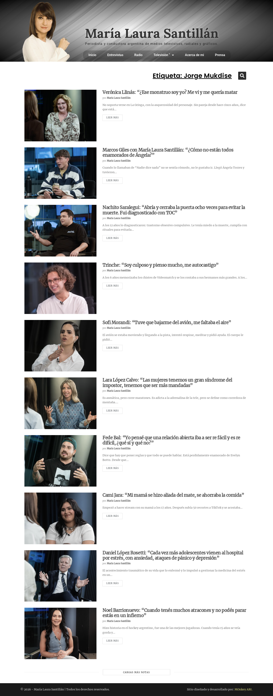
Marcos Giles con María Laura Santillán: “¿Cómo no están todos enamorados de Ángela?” (167, 152)
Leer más (112, 117)
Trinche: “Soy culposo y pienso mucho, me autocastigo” (160, 265)
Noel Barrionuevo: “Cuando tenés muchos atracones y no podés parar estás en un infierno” (174, 612)
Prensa (220, 55)
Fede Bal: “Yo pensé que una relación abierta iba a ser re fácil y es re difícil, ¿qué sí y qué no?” (171, 440)
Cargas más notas (136, 672)
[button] (242, 76)
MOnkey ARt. (244, 689)
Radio (138, 55)
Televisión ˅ (164, 55)
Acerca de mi (194, 55)
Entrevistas (115, 55)
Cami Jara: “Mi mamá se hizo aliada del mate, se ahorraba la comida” (173, 495)
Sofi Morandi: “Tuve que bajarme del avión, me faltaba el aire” (166, 322)
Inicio (92, 55)
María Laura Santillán (118, 98)
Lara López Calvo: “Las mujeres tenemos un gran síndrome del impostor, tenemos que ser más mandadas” (167, 382)
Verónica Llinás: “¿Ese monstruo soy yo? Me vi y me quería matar (169, 92)
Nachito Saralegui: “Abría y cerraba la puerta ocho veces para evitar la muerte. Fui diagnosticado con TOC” (173, 210)
